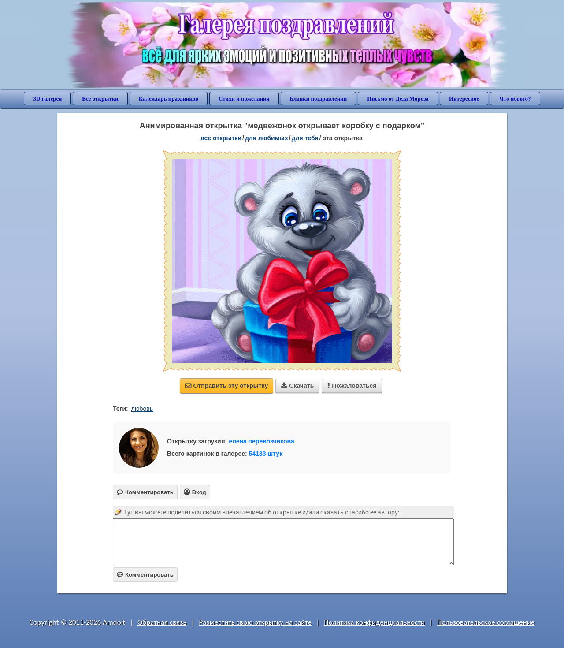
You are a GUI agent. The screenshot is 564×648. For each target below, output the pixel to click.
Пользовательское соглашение (485, 622)
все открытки (220, 138)
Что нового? (515, 98)
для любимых (266, 138)
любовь (142, 408)
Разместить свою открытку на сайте (255, 622)
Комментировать (145, 574)
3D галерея (47, 98)
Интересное (464, 98)
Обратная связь (162, 622)
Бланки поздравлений (318, 98)
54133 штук (266, 453)
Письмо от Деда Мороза (398, 98)
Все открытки (100, 98)
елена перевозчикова (261, 441)
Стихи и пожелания (244, 98)
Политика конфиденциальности (374, 622)
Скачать (297, 385)
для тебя (305, 138)
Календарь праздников (168, 98)
